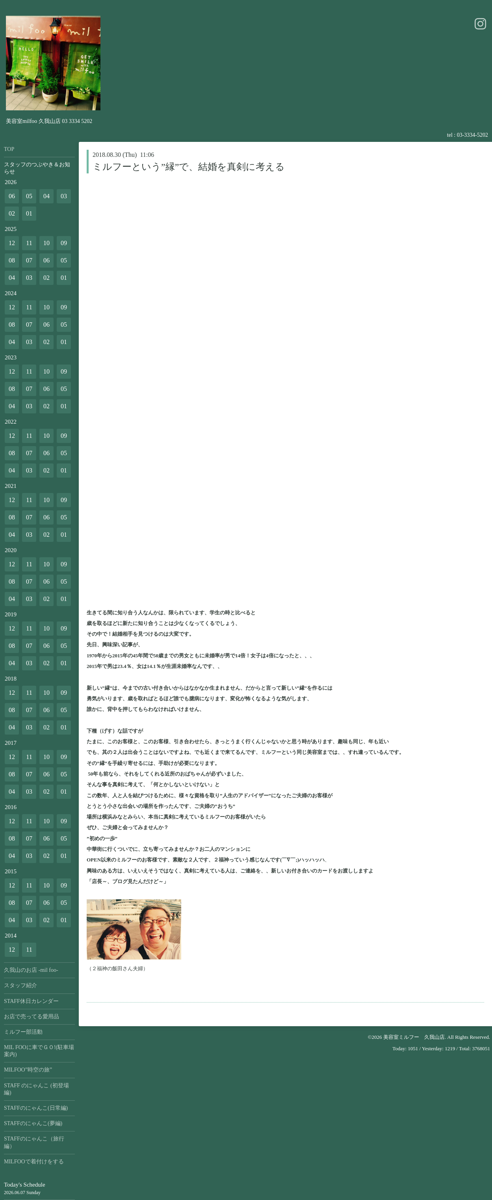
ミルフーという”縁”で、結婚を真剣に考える (189, 167)
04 (46, 196)
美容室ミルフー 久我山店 (414, 1037)
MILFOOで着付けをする (34, 1162)
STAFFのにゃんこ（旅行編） (34, 1142)
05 (29, 196)
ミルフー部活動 (23, 1032)
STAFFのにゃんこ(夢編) (33, 1123)
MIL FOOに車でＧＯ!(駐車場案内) (39, 1050)
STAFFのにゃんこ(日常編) (36, 1108)
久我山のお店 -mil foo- (31, 970)
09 (64, 243)
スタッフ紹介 (20, 985)
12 (12, 243)
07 (29, 260)
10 (46, 243)
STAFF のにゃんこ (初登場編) (36, 1089)
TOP (9, 149)
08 (12, 260)
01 (29, 213)
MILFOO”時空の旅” (28, 1070)
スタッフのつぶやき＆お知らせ (37, 168)
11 (29, 243)
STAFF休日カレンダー (31, 1001)
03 (64, 196)
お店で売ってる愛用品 (31, 1017)
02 (12, 213)
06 (12, 196)
